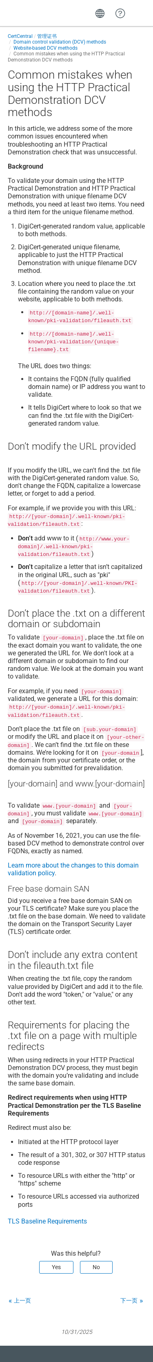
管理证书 (47, 36)
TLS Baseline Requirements (47, 1221)
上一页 (22, 1300)
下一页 (128, 1300)
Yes (56, 1267)
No (96, 1267)
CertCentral (20, 36)
